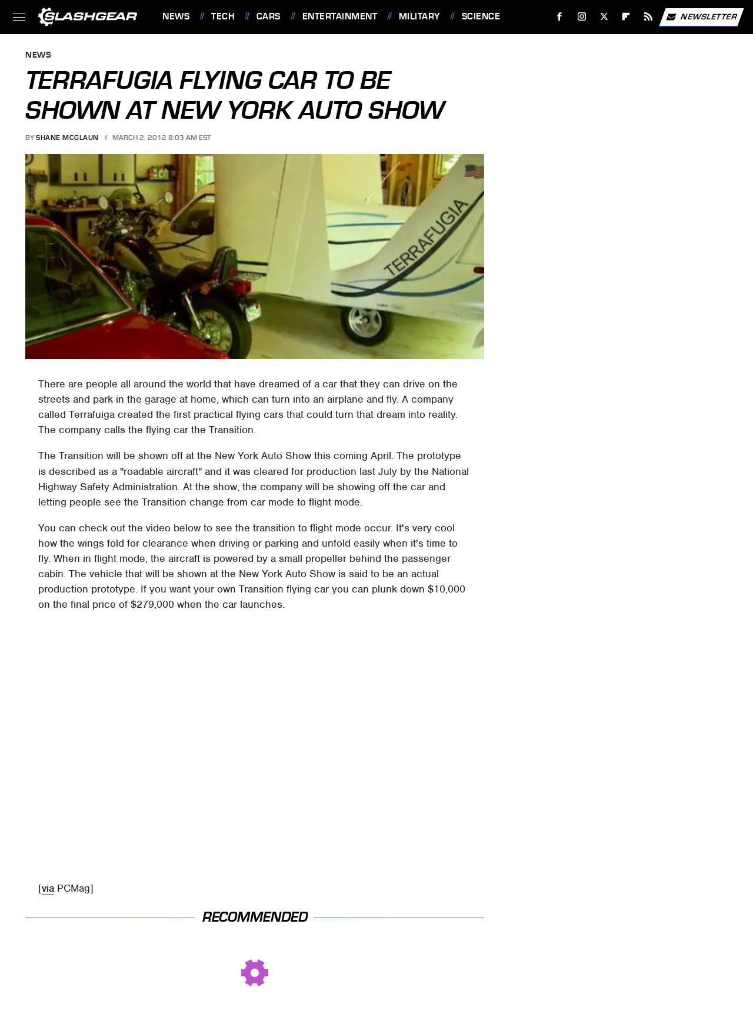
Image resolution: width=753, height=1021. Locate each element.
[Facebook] (559, 17)
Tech (223, 16)
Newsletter (701, 17)
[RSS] (648, 17)
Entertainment (340, 16)
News (175, 16)
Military (419, 16)
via (48, 888)
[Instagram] (582, 17)
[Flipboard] (626, 17)
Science (481, 16)
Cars (268, 16)
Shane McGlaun (67, 137)
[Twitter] (603, 17)
